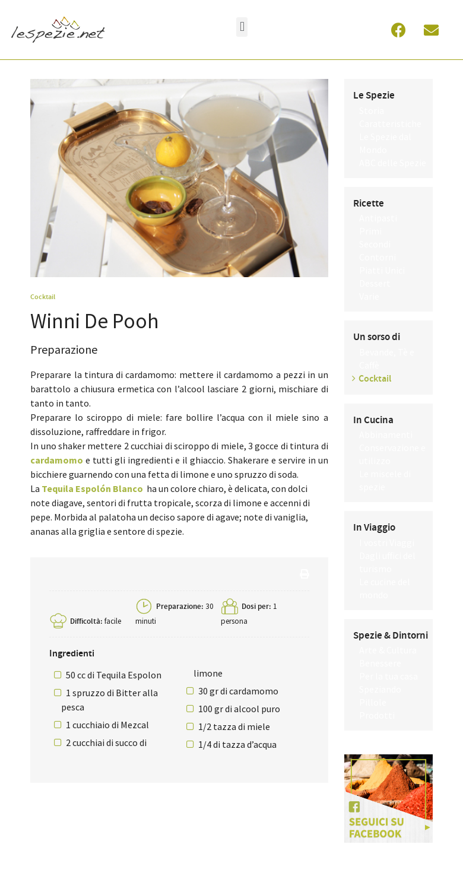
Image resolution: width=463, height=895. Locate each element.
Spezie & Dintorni (390, 635)
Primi (370, 231)
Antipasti (378, 218)
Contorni (377, 257)
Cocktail (42, 296)
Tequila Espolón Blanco (92, 488)
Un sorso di (376, 337)
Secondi (375, 244)
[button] (242, 27)
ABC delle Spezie (392, 163)
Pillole (372, 702)
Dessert (375, 283)
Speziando (380, 689)
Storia (371, 110)
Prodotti (377, 715)
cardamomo (56, 460)
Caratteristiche (390, 123)
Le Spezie (374, 95)
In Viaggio (374, 527)
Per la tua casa (388, 676)
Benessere (380, 663)
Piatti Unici (382, 270)
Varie (369, 296)
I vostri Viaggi (386, 542)
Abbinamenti (386, 434)
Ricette (368, 203)
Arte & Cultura (388, 650)
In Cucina (373, 420)
